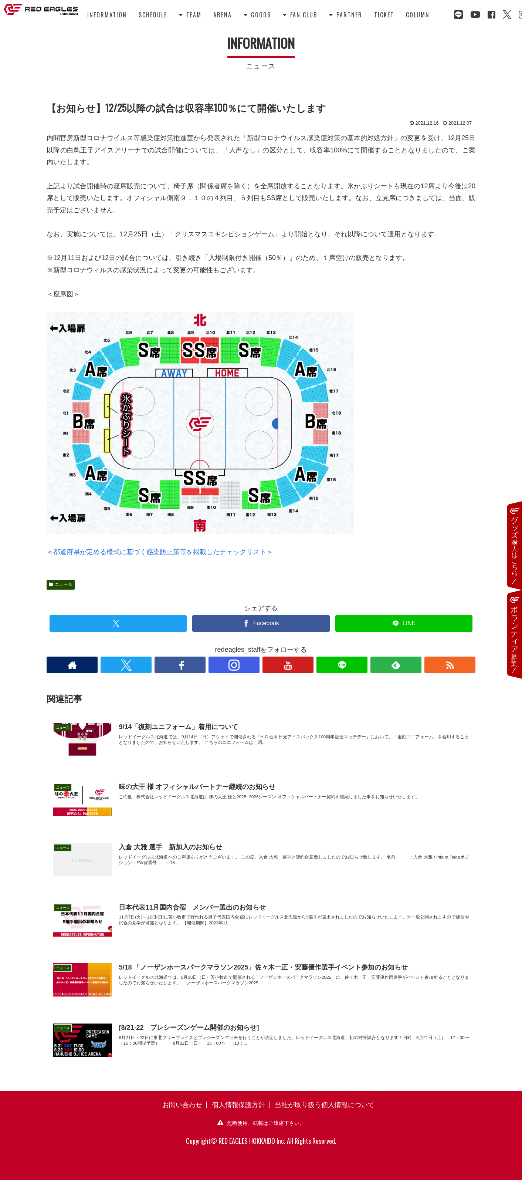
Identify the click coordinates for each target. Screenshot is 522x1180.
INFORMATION (107, 14)
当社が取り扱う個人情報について (324, 1104)
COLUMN (418, 14)
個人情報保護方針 (238, 1104)
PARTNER (345, 14)
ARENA (222, 14)
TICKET (384, 14)
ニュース (60, 584)
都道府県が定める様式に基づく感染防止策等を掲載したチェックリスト (159, 552)
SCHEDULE (153, 14)
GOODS (257, 14)
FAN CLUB (300, 14)
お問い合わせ (182, 1104)
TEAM (190, 14)
